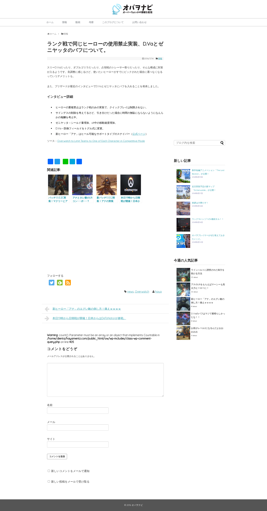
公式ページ (139, 134)
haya (158, 291)
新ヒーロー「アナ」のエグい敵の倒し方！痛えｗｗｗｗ (83, 309)
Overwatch (142, 291)
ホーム (50, 22)
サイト (51, 439)
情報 (64, 22)
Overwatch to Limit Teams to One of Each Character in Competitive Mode (101, 141)
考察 (91, 22)
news (130, 291)
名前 (50, 405)
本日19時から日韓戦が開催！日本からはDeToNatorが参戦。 (85, 318)
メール (51, 422)
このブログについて (113, 22)
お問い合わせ (139, 22)
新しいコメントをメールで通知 (70, 471)
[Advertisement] (76, 238)
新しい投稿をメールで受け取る (70, 481)
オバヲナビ (137, 505)
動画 (77, 22)
